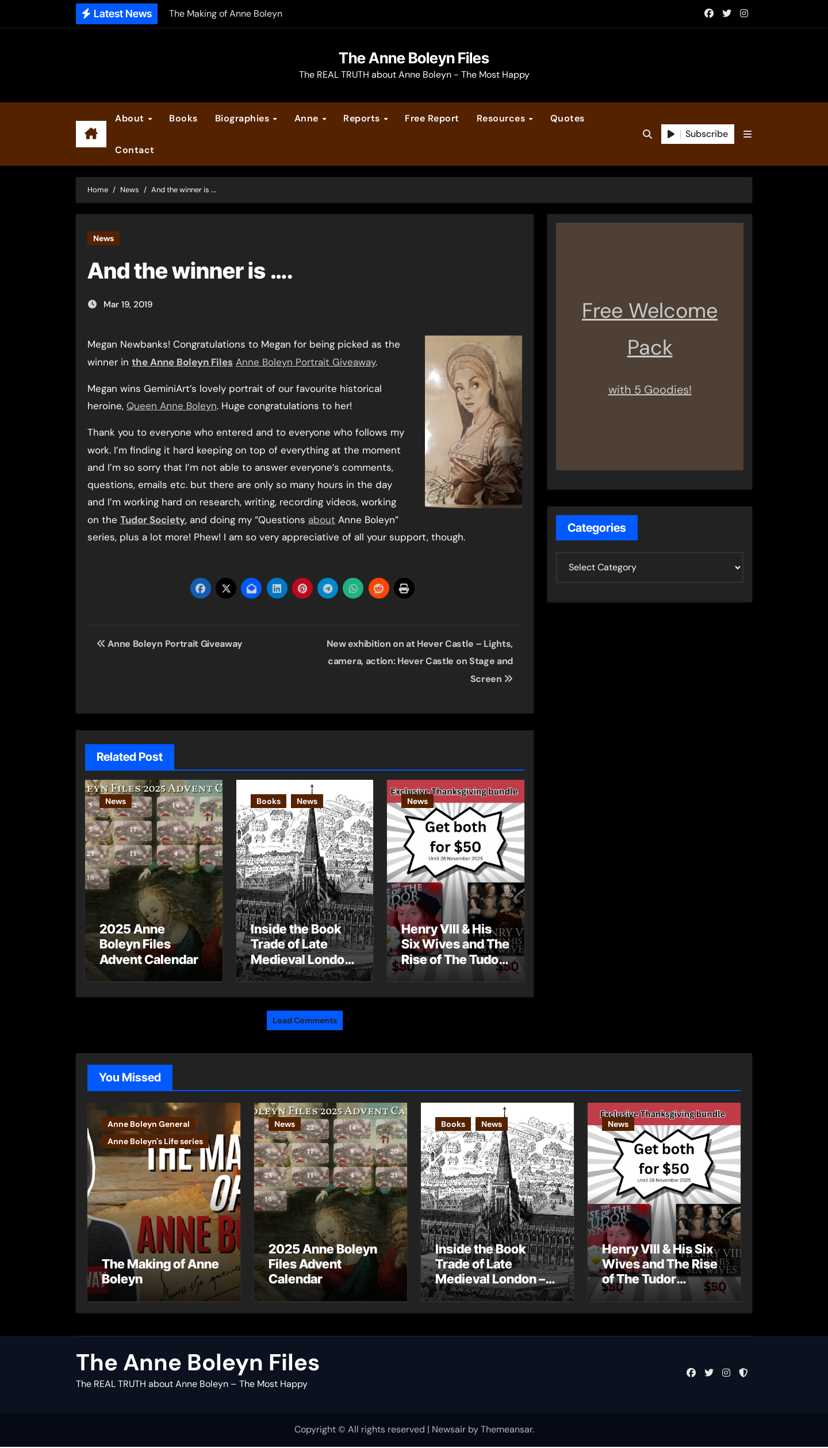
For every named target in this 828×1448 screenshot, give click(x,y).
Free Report (432, 118)
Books (183, 118)
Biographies (243, 118)
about (321, 519)
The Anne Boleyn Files (414, 58)
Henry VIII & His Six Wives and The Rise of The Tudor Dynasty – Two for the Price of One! (455, 959)
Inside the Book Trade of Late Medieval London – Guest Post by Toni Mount (301, 959)
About (131, 118)
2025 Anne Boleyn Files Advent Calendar (148, 944)
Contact (135, 150)
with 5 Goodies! (650, 389)
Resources (502, 118)
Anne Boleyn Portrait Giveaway (305, 362)
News (103, 238)
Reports (362, 118)
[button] (747, 134)
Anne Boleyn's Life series (155, 1139)
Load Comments (305, 1018)
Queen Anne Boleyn (171, 405)
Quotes (567, 118)
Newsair (449, 1431)
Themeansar (506, 1431)
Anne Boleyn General (149, 1122)
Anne (307, 118)
